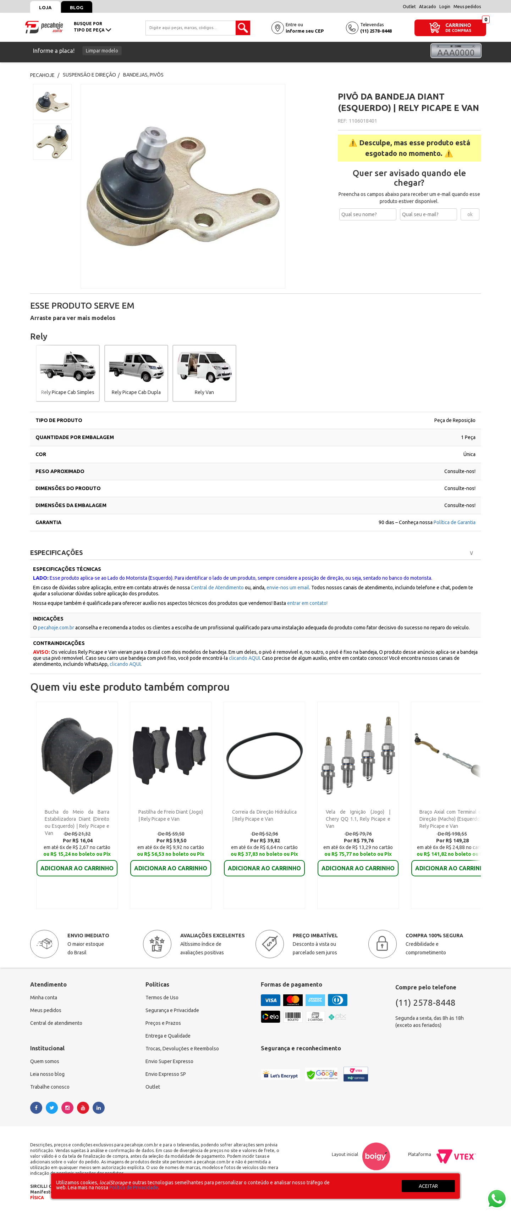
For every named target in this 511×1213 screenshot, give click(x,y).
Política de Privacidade (133, 1187)
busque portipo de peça (92, 26)
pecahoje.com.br (56, 627)
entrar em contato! (307, 603)
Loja (45, 7)
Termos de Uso (161, 997)
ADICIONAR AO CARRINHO (77, 868)
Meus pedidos (467, 6)
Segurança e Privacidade (172, 1010)
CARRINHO (458, 25)
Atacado (427, 6)
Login (444, 6)
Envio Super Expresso (169, 1061)
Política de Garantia (455, 522)
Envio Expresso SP (165, 1074)
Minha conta (43, 997)
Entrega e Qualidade (168, 1036)
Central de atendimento (56, 1023)
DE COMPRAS (458, 31)
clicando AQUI (244, 658)
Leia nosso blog (47, 1074)
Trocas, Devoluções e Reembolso (182, 1048)
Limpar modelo (102, 51)
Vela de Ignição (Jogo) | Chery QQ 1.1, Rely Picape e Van (358, 819)
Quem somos (44, 1061)
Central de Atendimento (217, 587)
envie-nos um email (288, 587)
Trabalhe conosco (50, 1087)
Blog (76, 7)
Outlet (409, 6)
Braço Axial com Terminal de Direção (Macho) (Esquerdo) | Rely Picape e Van (451, 819)
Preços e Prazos (163, 1023)
